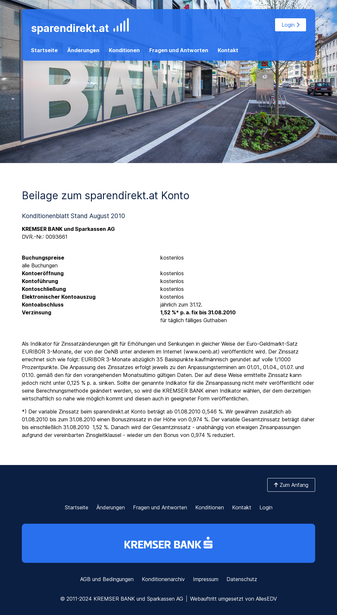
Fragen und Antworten (178, 50)
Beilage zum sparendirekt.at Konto (105, 195)
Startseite (44, 50)
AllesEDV (266, 598)
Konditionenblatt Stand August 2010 (73, 216)
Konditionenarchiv (163, 579)
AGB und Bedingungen (107, 579)
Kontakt (228, 50)
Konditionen (124, 50)
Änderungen (83, 50)
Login (291, 25)
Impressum (205, 579)
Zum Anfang (291, 485)
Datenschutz (242, 579)
